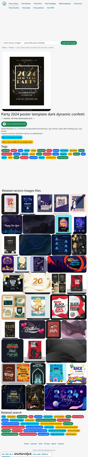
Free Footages (50, 3)
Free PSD (50, 8)
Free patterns (39, 8)
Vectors (11, 47)
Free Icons (78, 3)
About (53, 444)
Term (41, 444)
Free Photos (26, 3)
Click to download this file (14, 124)
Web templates (65, 3)
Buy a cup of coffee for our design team (17, 142)
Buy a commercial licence (11, 137)
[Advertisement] (44, 25)
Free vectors (13, 3)
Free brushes (14, 8)
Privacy (47, 444)
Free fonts (38, 3)
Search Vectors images (12, 43)
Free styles (26, 8)
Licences (33, 444)
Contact (61, 444)
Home (4, 47)
